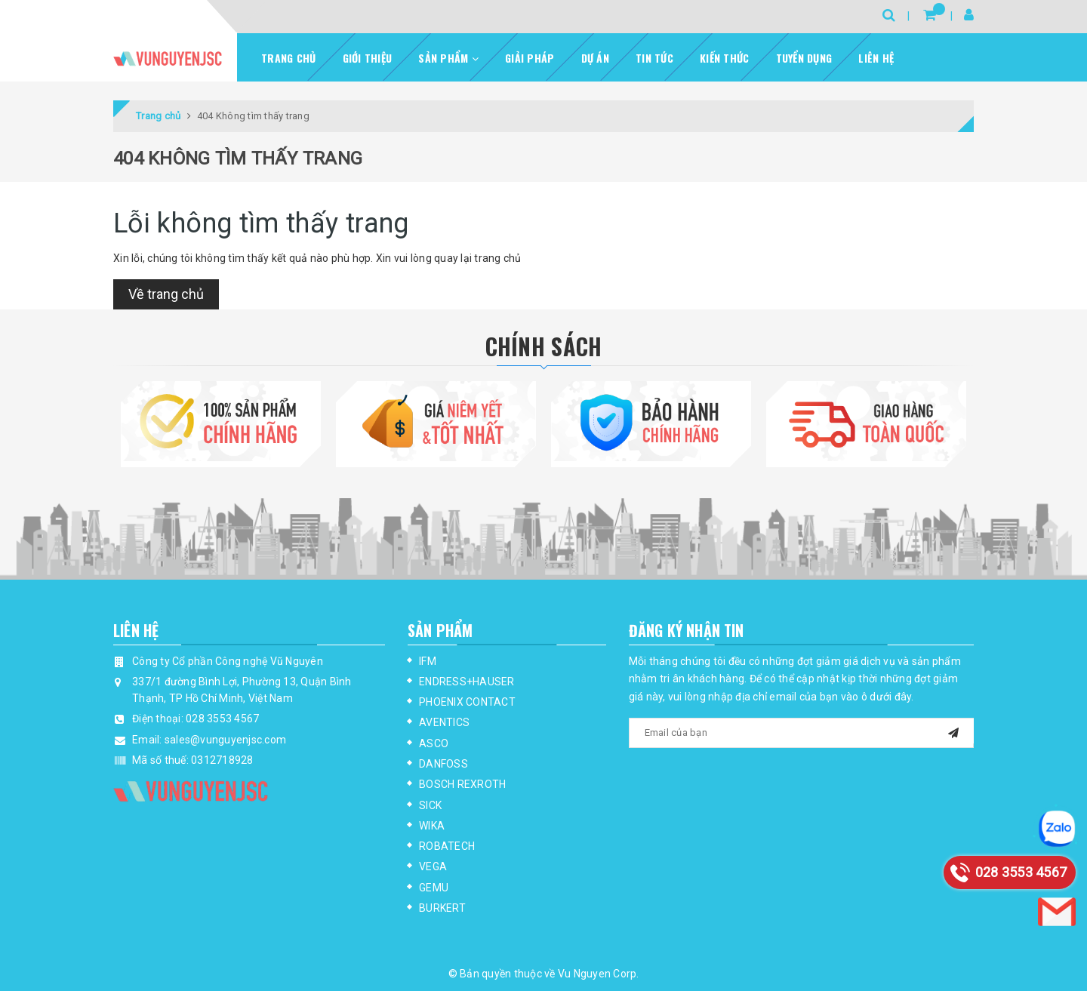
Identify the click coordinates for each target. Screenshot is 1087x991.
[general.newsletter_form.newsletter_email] (802, 733)
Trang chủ (288, 58)
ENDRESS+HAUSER (467, 682)
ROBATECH (447, 846)
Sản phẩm (448, 58)
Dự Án (595, 58)
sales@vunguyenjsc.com (225, 740)
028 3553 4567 (222, 718)
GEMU (433, 888)
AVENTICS (444, 722)
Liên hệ (876, 58)
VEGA (433, 866)
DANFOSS (443, 764)
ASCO (433, 743)
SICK (430, 805)
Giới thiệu (368, 58)
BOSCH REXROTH (462, 784)
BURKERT (442, 908)
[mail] (953, 731)
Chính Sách (543, 346)
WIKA (432, 826)
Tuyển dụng (804, 58)
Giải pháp (529, 58)
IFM (427, 661)
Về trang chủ (166, 294)
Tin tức (654, 58)
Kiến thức (724, 58)
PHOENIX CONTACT (467, 702)
